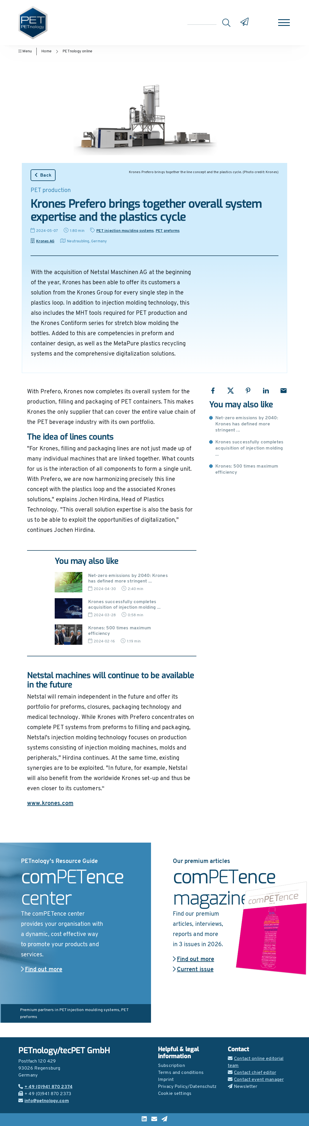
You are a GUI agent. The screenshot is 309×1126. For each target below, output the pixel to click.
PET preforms (168, 231)
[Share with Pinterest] (248, 390)
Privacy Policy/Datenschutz (187, 1086)
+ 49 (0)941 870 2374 (45, 1087)
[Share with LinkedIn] (265, 390)
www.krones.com (50, 804)
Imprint (166, 1079)
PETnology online (77, 51)
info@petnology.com (43, 1101)
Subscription (171, 1065)
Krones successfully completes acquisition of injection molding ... (249, 448)
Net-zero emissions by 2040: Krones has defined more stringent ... (246, 424)
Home (46, 51)
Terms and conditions (181, 1072)
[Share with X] (230, 390)
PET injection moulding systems (125, 231)
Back (43, 175)
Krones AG (42, 241)
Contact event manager (256, 1079)
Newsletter (243, 1086)
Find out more (41, 970)
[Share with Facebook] (212, 390)
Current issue (193, 970)
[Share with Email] (283, 390)
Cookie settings (174, 1093)
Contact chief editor (252, 1072)
